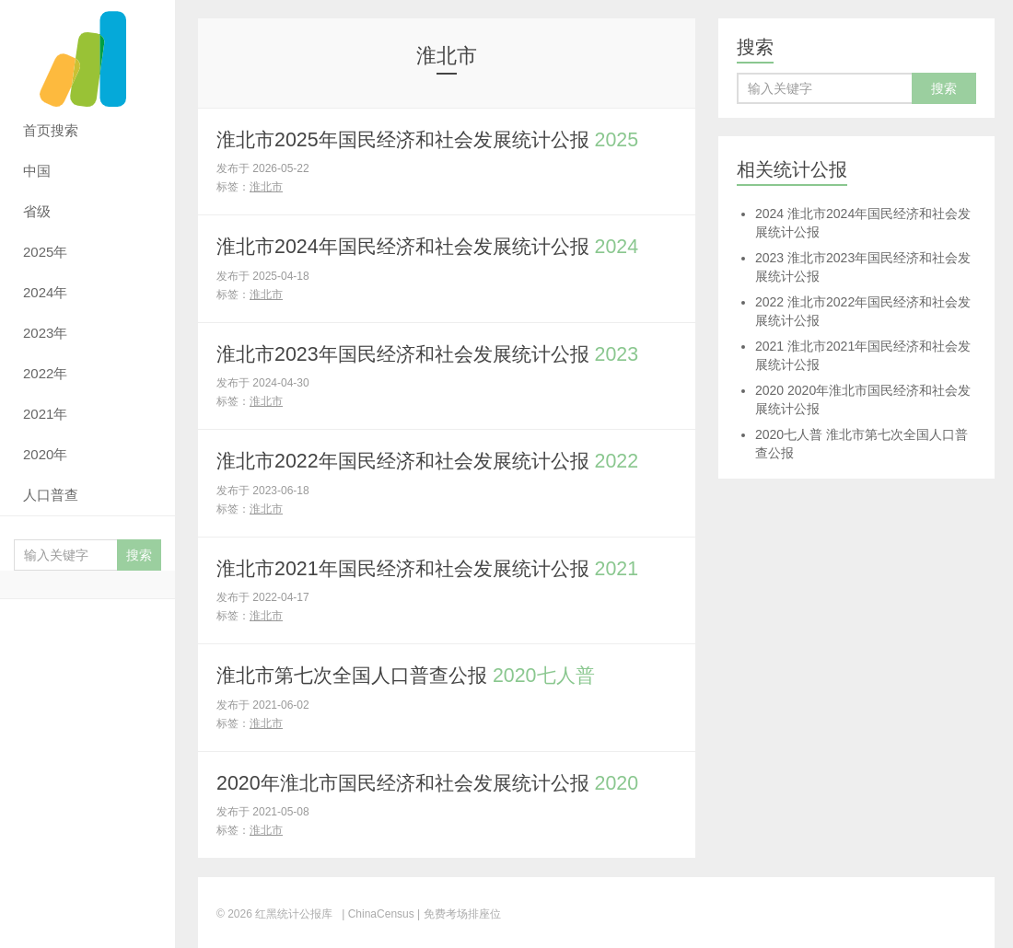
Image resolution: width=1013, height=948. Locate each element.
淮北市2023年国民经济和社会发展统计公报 (436, 352)
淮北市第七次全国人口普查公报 (413, 673)
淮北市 (266, 186)
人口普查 (50, 495)
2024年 (45, 292)
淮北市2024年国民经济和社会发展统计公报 (436, 246)
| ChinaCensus (378, 911)
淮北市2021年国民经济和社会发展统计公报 (436, 566)
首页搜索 (50, 130)
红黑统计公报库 (87, 55)
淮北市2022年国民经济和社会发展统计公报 (436, 459)
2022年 (45, 373)
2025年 (45, 252)
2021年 (45, 414)
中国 (37, 171)
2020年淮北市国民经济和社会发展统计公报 (436, 780)
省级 (37, 211)
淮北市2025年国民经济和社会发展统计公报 (436, 139)
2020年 (45, 454)
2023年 (45, 333)
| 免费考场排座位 (457, 911)
